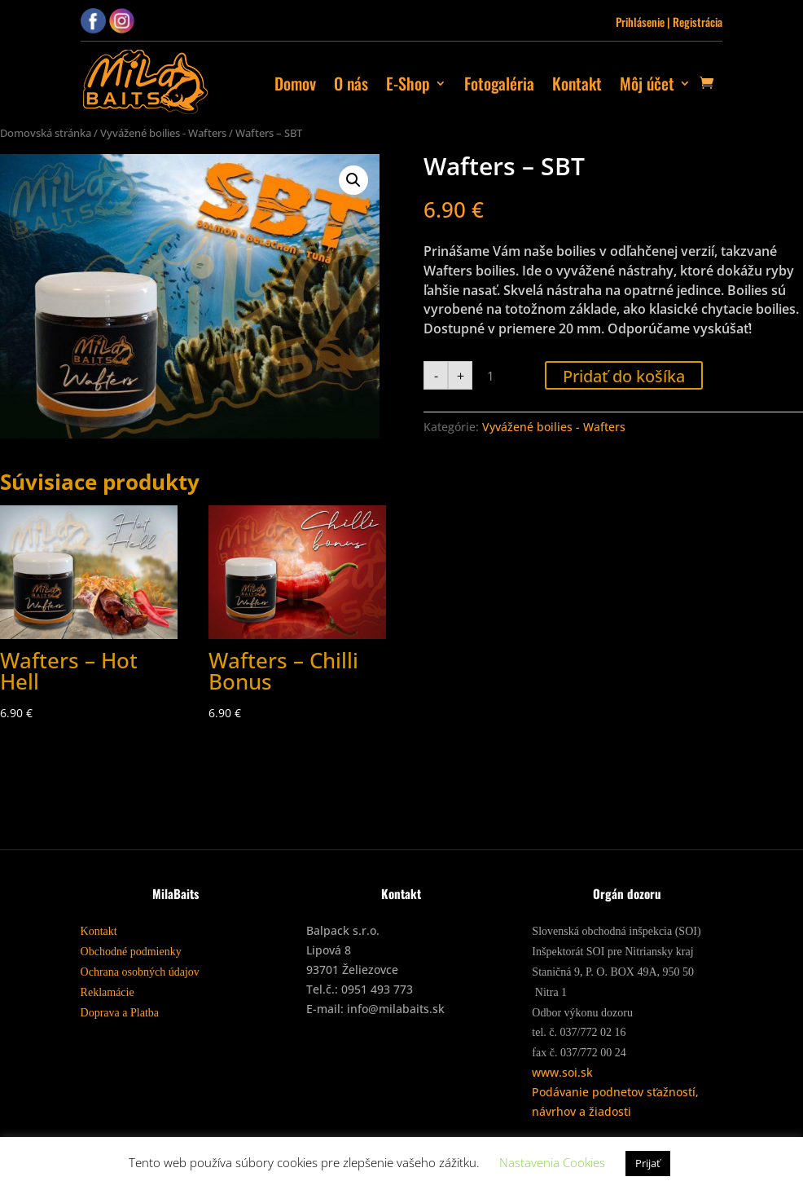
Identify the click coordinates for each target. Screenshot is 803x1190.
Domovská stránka (45, 133)
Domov (295, 83)
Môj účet (647, 83)
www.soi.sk (562, 1072)
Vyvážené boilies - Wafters (163, 133)
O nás (351, 83)
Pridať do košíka (624, 376)
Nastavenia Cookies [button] (552, 1162)
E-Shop (408, 83)
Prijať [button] (647, 1163)
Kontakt (577, 83)
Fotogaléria (499, 83)
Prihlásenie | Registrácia (669, 21)
